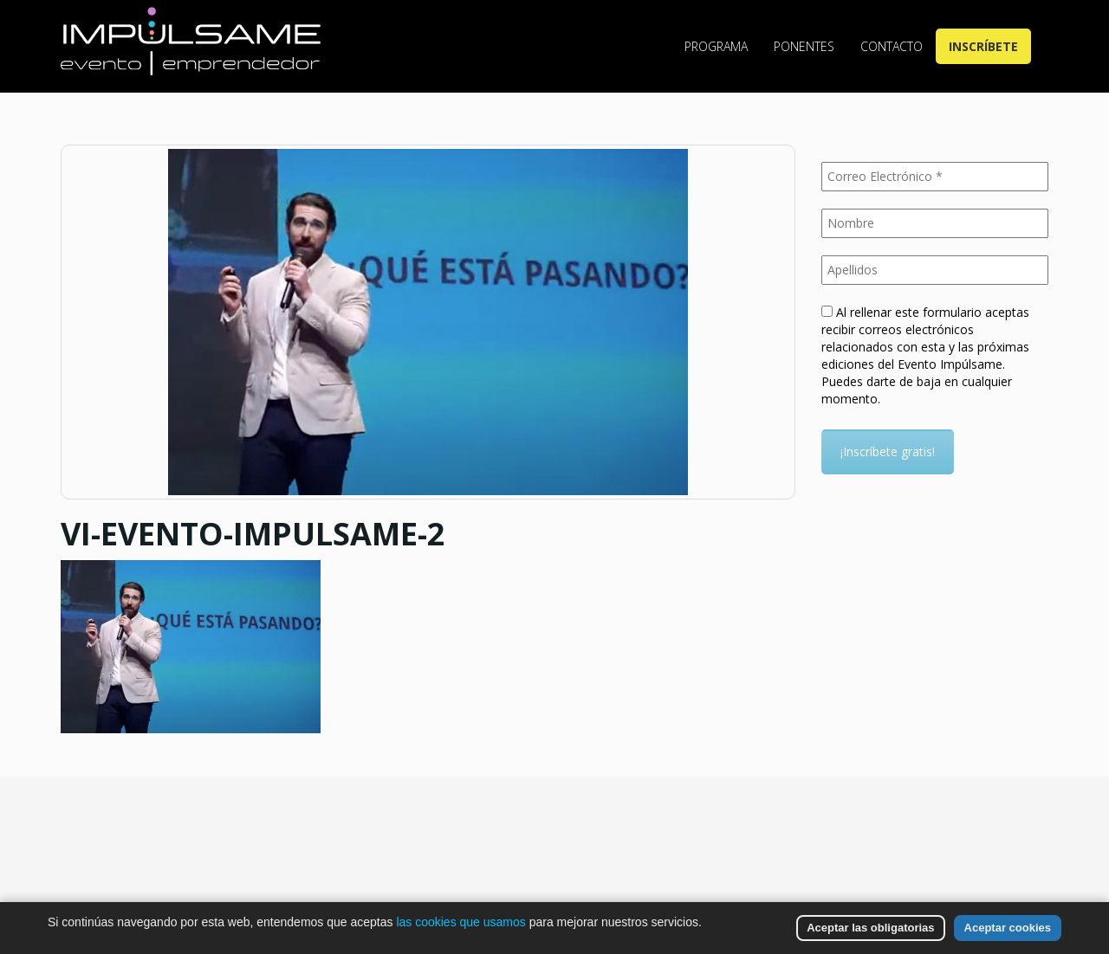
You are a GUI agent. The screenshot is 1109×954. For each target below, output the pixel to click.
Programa (716, 46)
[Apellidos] (935, 270)
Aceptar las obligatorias (870, 927)
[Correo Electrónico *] (935, 176)
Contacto (891, 46)
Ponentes (804, 46)
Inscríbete (983, 46)
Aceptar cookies (1007, 927)
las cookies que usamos (460, 922)
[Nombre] (935, 223)
